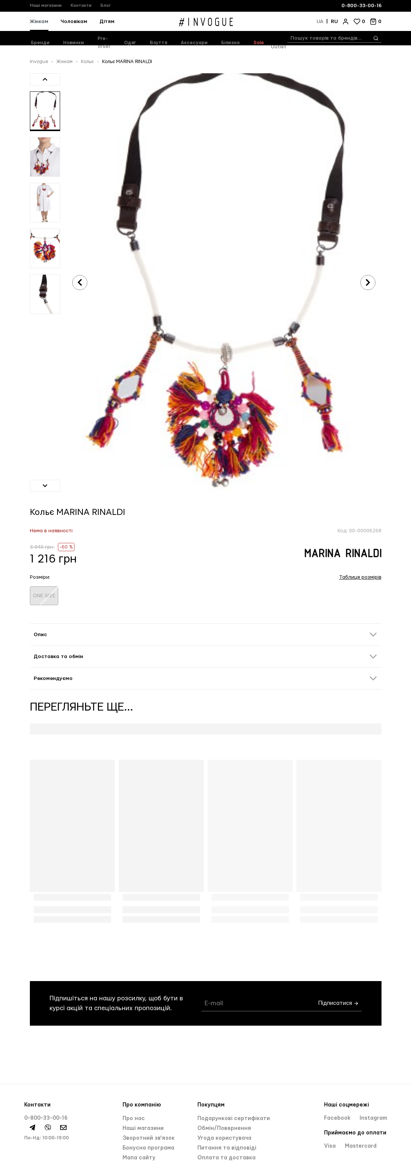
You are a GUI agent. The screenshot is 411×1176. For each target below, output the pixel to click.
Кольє (87, 61)
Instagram (373, 1118)
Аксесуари (194, 42)
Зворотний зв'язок (149, 1138)
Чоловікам (73, 21)
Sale (258, 42)
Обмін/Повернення (224, 1128)
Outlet (278, 47)
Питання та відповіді (226, 1148)
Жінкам (39, 21)
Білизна (230, 42)
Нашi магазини (143, 1128)
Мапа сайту (139, 1158)
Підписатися (338, 1003)
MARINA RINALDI (343, 554)
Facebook (338, 1118)
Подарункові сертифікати (233, 1118)
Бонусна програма (148, 1148)
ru (334, 21)
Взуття (158, 42)
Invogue (39, 61)
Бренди (40, 42)
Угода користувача (224, 1138)
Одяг (130, 42)
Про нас (134, 1118)
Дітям (107, 21)
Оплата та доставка (226, 1158)
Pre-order (104, 42)
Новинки (73, 42)
